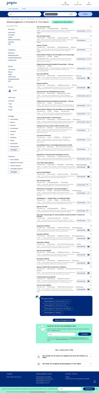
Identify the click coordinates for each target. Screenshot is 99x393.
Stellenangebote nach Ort (42, 383)
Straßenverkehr (12, 60)
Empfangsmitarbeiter (13, 79)
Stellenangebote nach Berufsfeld (44, 379)
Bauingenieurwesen (13, 55)
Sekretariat (11, 42)
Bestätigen (14, 150)
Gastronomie (11, 32)
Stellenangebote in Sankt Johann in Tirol (56, 301)
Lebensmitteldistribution (15, 58)
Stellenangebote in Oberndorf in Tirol (55, 305)
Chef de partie (12, 76)
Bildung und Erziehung (14, 39)
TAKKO (12, 90)
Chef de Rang (11, 69)
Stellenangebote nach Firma (43, 381)
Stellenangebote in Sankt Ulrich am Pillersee (57, 308)
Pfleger (10, 74)
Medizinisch (11, 53)
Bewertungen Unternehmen (14, 377)
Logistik (10, 37)
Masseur (10, 72)
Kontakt (67, 377)
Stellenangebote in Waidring (52, 312)
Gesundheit (11, 35)
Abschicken (89, 389)
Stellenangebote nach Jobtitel (43, 377)
